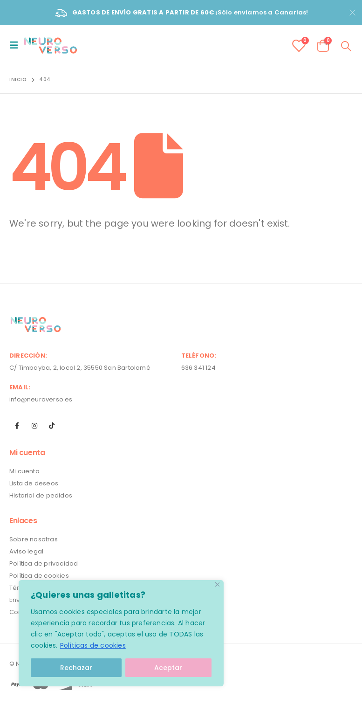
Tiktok (52, 426)
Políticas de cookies (93, 645)
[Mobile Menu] (16, 45)
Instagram (34, 426)
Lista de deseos (33, 483)
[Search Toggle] (346, 46)
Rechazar (76, 667)
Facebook (17, 426)
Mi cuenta (24, 471)
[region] (121, 633)
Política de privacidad (43, 563)
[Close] (217, 584)
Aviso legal (26, 551)
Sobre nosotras (33, 539)
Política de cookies (39, 575)
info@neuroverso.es (41, 399)
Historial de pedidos (40, 495)
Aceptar (168, 667)
